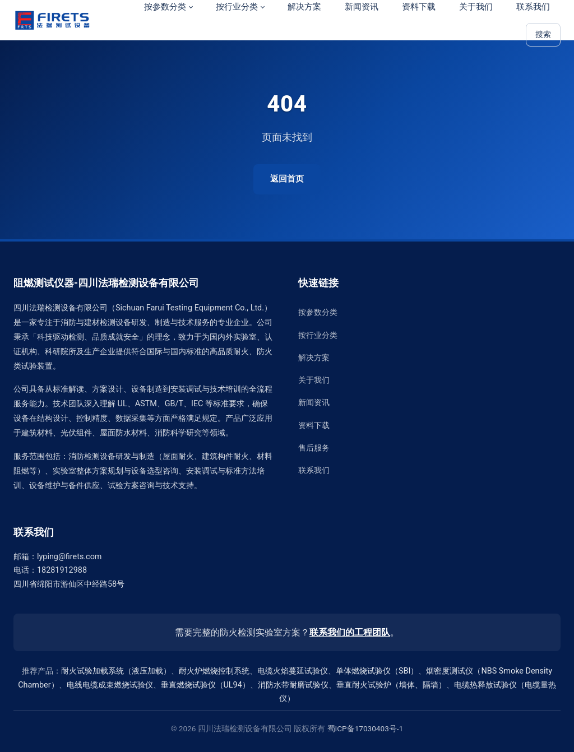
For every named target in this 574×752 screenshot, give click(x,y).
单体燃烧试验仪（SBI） (377, 671)
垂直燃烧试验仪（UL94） (205, 685)
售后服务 (314, 448)
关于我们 (314, 380)
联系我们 (314, 470)
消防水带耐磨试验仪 (293, 685)
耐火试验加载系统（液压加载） (116, 671)
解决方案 (314, 358)
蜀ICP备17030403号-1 (365, 728)
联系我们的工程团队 (349, 632)
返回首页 (287, 179)
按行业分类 (317, 335)
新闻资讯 (314, 402)
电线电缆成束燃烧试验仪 (110, 685)
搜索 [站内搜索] (543, 34)
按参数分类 (317, 312)
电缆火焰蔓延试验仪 (292, 671)
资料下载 (314, 425)
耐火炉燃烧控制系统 (214, 671)
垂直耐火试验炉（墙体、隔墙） (391, 685)
